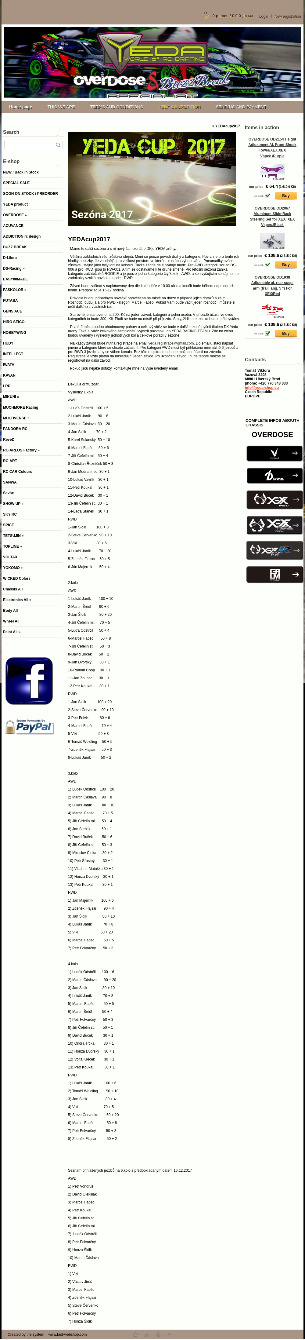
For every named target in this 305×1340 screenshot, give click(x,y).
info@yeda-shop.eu (262, 387)
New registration (287, 16)
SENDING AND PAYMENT (241, 106)
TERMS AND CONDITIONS (116, 106)
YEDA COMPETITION (179, 106)
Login (263, 16)
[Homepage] (21, 107)
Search (11, 132)
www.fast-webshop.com (67, 1334)
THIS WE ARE (61, 106)
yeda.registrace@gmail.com (171, 343)
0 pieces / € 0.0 (233, 15)
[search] (58, 145)
